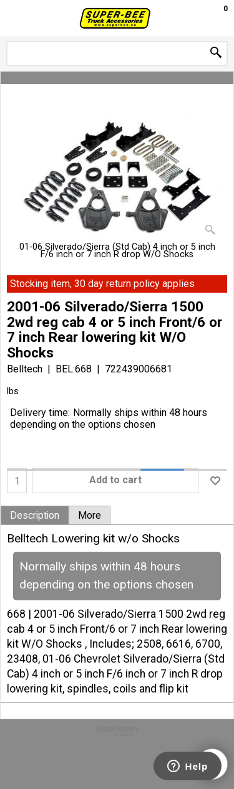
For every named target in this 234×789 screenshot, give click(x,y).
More (89, 515)
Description (34, 515)
